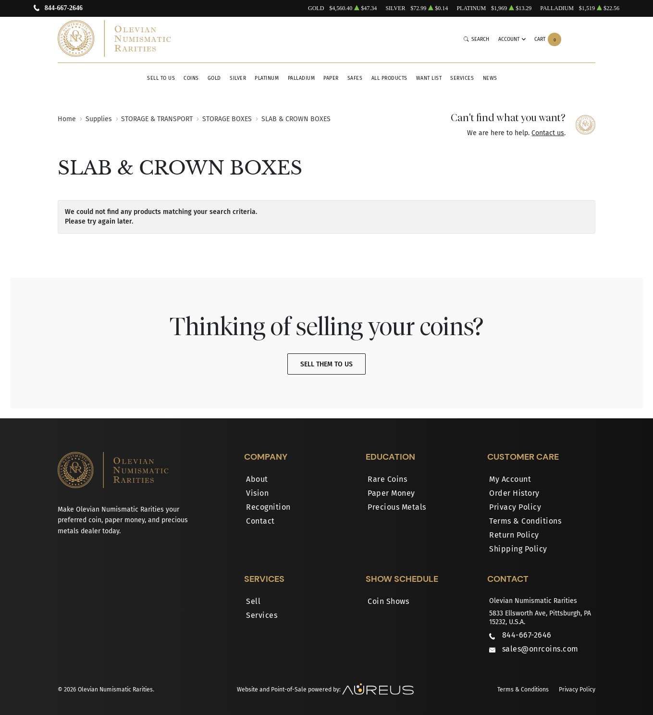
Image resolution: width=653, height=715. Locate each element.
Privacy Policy (515, 507)
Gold (214, 78)
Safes (355, 78)
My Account (510, 479)
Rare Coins (387, 479)
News (490, 78)
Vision (257, 493)
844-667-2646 (64, 8)
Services (462, 78)
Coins (191, 78)
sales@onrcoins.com (540, 648)
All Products (389, 78)
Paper (331, 78)
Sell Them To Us (326, 364)
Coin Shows (388, 601)
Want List (429, 78)
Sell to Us (161, 78)
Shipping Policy (518, 548)
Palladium (301, 78)
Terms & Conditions (525, 521)
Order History (514, 493)
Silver (238, 78)
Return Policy (514, 534)
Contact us (547, 133)
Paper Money (391, 493)
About (257, 479)
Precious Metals (397, 507)
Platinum (267, 78)
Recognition (268, 507)
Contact (260, 521)
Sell (253, 601)
